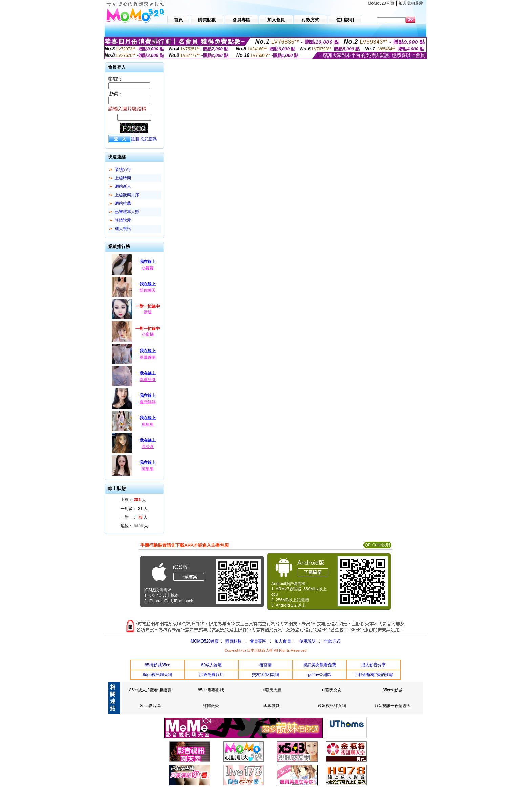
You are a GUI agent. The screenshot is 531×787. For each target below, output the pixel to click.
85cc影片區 (150, 705)
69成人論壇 (211, 664)
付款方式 (332, 641)
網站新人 (123, 186)
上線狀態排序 (127, 195)
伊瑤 (148, 312)
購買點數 (232, 641)
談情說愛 (123, 220)
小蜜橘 (148, 334)
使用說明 (307, 641)
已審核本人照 (127, 211)
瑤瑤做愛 (271, 705)
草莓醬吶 (148, 357)
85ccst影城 (393, 690)
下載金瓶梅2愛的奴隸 (373, 674)
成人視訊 (123, 228)
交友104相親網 (265, 674)
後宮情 (265, 664)
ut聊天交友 (332, 690)
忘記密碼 (149, 139)
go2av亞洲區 (319, 674)
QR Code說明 (377, 545)
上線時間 (123, 178)
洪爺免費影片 (211, 674)
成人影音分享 (373, 664)
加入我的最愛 (411, 3)
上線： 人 (133, 499)
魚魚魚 (148, 424)
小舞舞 (148, 268)
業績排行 (123, 169)
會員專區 (258, 641)
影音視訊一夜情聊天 (392, 705)
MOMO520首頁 (205, 641)
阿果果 (148, 469)
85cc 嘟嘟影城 (211, 690)
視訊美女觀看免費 (319, 664)
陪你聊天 (148, 290)
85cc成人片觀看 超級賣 (150, 690)
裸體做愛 (211, 705)
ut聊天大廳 (271, 690)
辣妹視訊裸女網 (332, 705)
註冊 (135, 139)
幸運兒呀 (148, 379)
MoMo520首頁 (381, 3)
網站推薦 (123, 203)
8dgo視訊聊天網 (157, 674)
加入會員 (283, 641)
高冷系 (148, 446)
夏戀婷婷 (148, 402)
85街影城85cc (157, 664)
